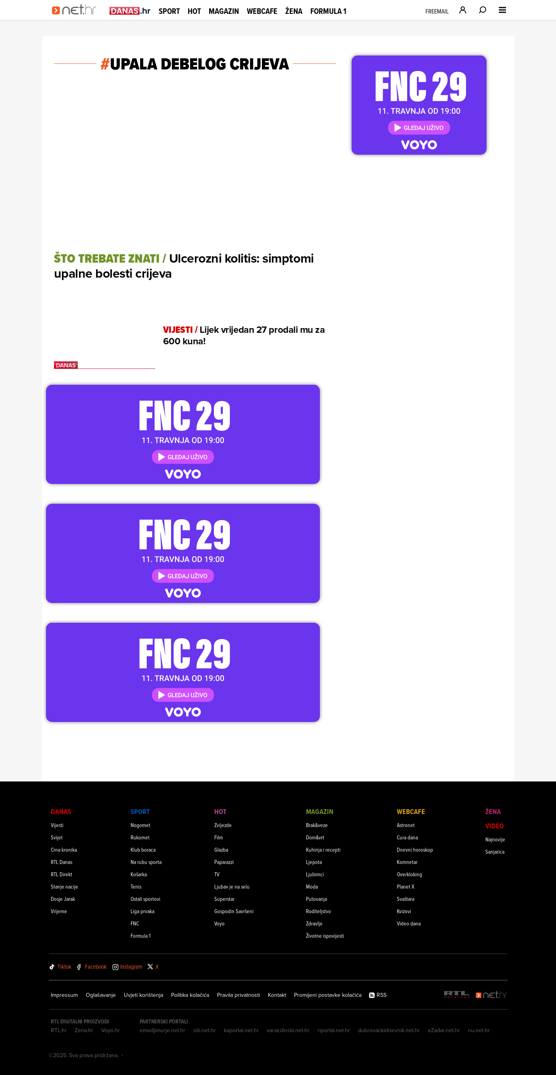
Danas (61, 811)
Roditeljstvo (318, 911)
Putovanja (316, 898)
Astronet (406, 825)
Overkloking (409, 874)
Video (494, 826)
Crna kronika (64, 849)
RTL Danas (61, 862)
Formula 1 (328, 11)
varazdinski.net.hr (288, 1030)
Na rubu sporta (146, 862)
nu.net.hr (479, 1030)
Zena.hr (84, 1030)
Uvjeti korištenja (143, 995)
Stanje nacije (64, 886)
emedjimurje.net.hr (162, 1030)
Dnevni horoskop (415, 849)
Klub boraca (143, 849)
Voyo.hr (110, 1030)
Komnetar (407, 862)
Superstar (224, 898)
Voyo (219, 923)
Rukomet (140, 837)
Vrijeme (59, 911)
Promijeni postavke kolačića (328, 995)
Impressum (64, 995)
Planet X (405, 886)
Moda (312, 886)
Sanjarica (494, 851)
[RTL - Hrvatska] (457, 995)
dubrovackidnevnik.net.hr (389, 1030)
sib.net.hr (204, 1030)
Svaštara (405, 898)
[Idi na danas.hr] (130, 10)
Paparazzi (224, 862)
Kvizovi (404, 911)
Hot (194, 11)
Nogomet (140, 825)
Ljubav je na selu (232, 886)
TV (216, 874)
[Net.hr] (492, 995)
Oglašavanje (101, 995)
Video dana (409, 923)
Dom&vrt (315, 837)
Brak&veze (317, 825)
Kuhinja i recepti (323, 849)
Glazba (221, 849)
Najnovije (495, 839)
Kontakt (277, 995)
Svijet (57, 837)
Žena (293, 11)
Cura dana (407, 837)
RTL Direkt (61, 874)
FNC (135, 923)
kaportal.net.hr (241, 1030)
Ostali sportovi (145, 898)
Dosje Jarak (63, 898)
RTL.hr (59, 1030)
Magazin (224, 11)
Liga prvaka (142, 911)
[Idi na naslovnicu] (77, 18)
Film (218, 837)
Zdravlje (314, 923)
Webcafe (262, 11)
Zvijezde (223, 825)
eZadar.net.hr (444, 1030)
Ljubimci (315, 874)
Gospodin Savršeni (234, 911)
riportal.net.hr (333, 1030)
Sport (169, 11)
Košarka (139, 874)
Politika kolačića (190, 995)
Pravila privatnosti (238, 995)
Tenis (136, 886)
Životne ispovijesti (325, 935)
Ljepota (314, 862)
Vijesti (57, 825)
